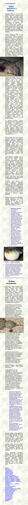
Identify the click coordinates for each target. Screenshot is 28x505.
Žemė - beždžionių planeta (11, 476)
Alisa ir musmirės (9, 492)
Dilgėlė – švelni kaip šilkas (11, 477)
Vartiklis (7, 500)
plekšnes (17, 178)
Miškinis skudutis (9, 473)
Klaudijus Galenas (10, 139)
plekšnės (13, 204)
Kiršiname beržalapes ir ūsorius (12, 488)
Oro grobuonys (8, 498)
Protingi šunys (8, 470)
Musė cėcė (7, 469)
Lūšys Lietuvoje (9, 494)
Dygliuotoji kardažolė (10, 475)
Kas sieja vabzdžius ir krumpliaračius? (10, 487)
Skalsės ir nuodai (9, 493)
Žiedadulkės (8, 499)
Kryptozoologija (9, 497)
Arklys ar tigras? (9, 474)
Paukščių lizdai (8, 495)
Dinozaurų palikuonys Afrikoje (12, 479)
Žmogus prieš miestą (10, 491)
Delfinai (7, 468)
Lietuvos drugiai (9, 471)
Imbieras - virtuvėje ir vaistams (12, 480)
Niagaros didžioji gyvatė (11, 489)
